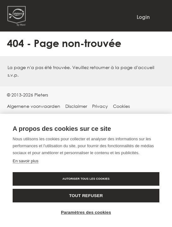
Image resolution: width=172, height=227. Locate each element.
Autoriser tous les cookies (86, 178)
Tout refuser (86, 195)
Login (143, 17)
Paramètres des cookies (86, 212)
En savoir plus (26, 161)
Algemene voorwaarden (33, 106)
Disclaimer (76, 106)
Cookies (121, 106)
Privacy (100, 106)
